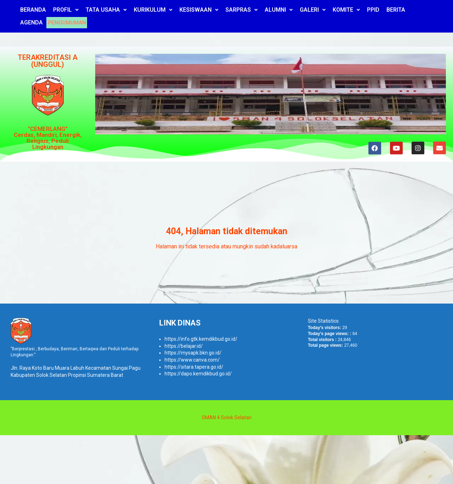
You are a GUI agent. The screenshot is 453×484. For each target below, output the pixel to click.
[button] (66, 10)
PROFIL (66, 9)
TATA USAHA (106, 9)
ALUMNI (279, 9)
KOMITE (346, 9)
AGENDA (31, 22)
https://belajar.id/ (184, 346)
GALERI (313, 9)
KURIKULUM (153, 9)
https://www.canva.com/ (192, 360)
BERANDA (33, 9)
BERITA (395, 9)
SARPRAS (241, 9)
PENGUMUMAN (69, 22)
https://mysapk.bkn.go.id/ (193, 353)
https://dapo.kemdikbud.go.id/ (198, 373)
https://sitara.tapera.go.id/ (194, 367)
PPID (373, 9)
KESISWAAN (198, 9)
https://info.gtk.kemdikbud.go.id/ (201, 339)
